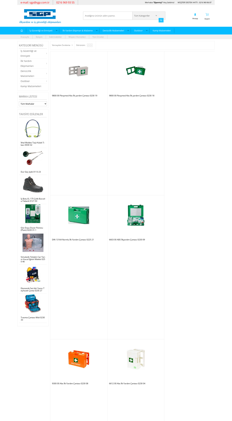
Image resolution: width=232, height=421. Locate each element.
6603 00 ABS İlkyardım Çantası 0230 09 (193, 84)
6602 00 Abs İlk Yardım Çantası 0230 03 (70, 179)
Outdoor (138, 30)
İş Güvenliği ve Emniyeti (40, 30)
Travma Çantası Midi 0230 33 (33, 318)
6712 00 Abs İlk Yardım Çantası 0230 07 (152, 131)
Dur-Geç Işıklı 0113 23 (31, 171)
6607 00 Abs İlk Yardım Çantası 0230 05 (193, 131)
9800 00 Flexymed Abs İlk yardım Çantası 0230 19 (70, 85)
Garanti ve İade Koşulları (63, 389)
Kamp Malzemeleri (162, 30)
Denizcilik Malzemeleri (113, 30)
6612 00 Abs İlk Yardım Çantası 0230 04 (111, 131)
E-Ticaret (106, 416)
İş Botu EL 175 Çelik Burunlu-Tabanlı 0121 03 (33, 199)
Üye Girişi (122, 379)
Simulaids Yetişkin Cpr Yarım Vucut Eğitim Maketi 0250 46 (33, 259)
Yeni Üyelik (123, 374)
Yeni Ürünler (98, 36)
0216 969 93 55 (65, 2)
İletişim (39, 36)
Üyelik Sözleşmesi (60, 379)
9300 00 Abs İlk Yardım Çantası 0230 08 (70, 131)
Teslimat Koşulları (60, 374)
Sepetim (88, 389)
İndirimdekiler (55, 36)
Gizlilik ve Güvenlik (60, 394)
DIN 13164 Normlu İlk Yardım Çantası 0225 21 (152, 85)
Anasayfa (25, 36)
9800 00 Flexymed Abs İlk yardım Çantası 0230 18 (111, 85)
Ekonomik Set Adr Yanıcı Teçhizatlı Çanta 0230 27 (32, 289)
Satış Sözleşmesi (59, 384)
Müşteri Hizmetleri (77, 36)
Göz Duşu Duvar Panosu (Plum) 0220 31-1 (32, 228)
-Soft (99, 416)
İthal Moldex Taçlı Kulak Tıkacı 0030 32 (32, 143)
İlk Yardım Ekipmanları (27, 63)
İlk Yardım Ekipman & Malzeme (78, 30)
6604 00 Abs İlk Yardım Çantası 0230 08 (111, 179)
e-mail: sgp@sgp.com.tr (35, 2)
